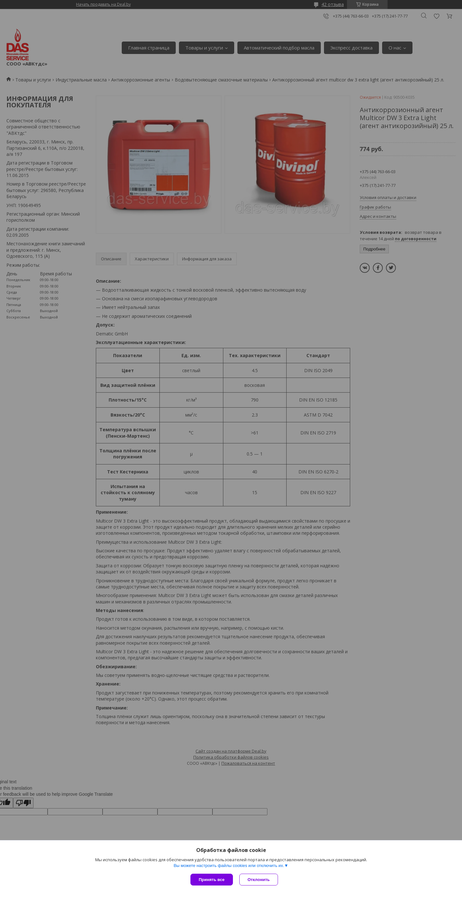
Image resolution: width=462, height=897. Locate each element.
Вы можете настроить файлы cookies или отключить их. (228, 865)
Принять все (212, 879)
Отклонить (259, 879)
